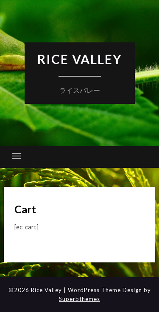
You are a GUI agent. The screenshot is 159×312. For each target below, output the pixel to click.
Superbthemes (79, 298)
